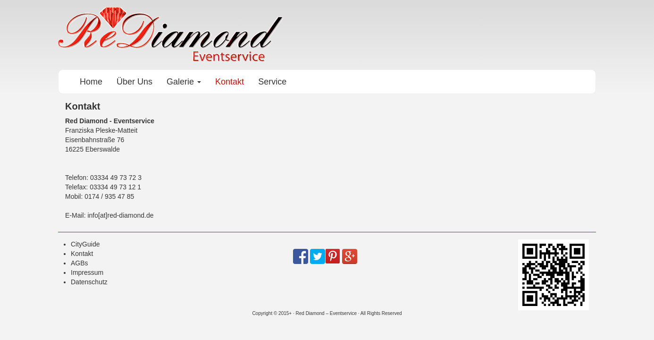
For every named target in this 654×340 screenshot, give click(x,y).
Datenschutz (89, 282)
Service (272, 81)
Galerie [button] (184, 81)
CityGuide (85, 244)
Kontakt (229, 81)
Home (91, 81)
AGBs (79, 263)
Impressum (87, 272)
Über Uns (134, 81)
